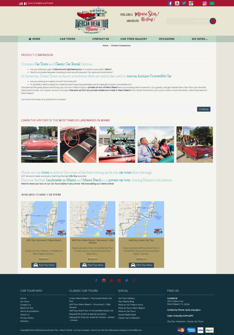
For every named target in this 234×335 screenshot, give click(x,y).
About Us (24, 314)
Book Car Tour (27, 308)
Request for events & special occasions (87, 314)
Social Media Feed (127, 314)
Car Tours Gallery (126, 298)
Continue (203, 109)
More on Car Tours (127, 311)
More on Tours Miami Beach (131, 308)
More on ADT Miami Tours (130, 305)
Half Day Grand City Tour (141, 240)
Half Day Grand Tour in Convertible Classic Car (91, 310)
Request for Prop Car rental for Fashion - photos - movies (92, 318)
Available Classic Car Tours (41, 194)
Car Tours (24, 301)
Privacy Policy (27, 318)
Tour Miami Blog (126, 301)
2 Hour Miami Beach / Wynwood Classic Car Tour (90, 299)
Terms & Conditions (29, 311)
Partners (24, 321)
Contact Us (25, 305)
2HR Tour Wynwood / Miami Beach (44, 240)
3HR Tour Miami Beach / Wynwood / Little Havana (93, 241)
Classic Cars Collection (129, 318)
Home (23, 298)
